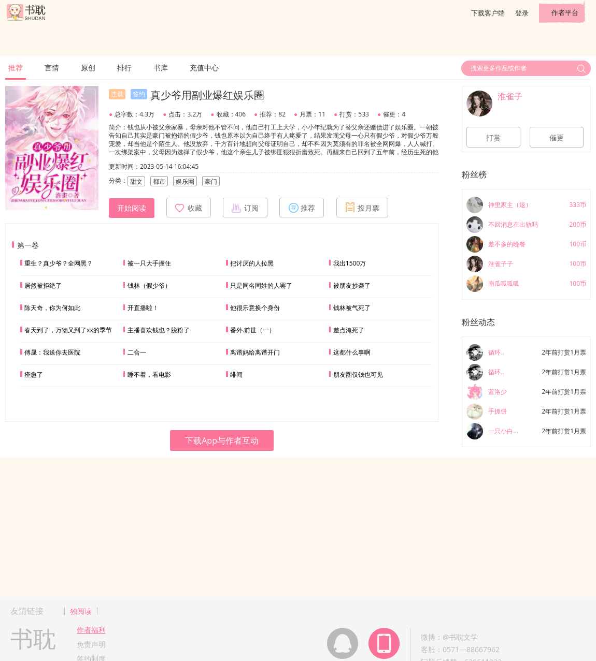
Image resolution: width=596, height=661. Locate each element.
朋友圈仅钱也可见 (358, 374)
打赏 (493, 138)
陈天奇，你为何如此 (52, 307)
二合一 (136, 352)
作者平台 (564, 12)
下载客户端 (488, 13)
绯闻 (236, 374)
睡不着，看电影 (149, 374)
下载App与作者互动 (222, 440)
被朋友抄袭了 (352, 285)
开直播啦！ (143, 307)
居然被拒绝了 (43, 285)
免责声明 (91, 644)
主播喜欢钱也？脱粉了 (158, 330)
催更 (556, 138)
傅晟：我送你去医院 (52, 352)
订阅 (245, 207)
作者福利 (91, 630)
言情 (52, 67)
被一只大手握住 (149, 263)
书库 (160, 67)
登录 (522, 13)
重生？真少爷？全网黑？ (58, 263)
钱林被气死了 (352, 307)
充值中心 (204, 67)
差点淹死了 (348, 330)
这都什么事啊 (352, 352)
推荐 (15, 67)
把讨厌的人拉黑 (252, 263)
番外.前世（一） (252, 330)
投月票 (362, 207)
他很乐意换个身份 (255, 307)
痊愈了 (33, 374)
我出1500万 (349, 263)
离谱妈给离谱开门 (255, 352)
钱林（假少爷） (149, 285)
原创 (88, 67)
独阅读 (81, 611)
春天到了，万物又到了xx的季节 (68, 330)
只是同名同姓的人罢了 (261, 285)
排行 (124, 67)
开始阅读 (131, 208)
